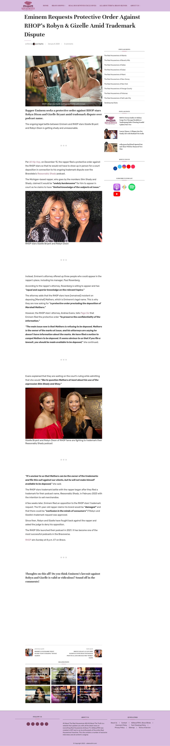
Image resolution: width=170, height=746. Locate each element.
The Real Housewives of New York (116, 84)
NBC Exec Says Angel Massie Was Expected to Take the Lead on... (37, 694)
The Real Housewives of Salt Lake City (117, 98)
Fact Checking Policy (138, 725)
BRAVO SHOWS (58, 5)
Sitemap (132, 728)
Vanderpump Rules (111, 103)
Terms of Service (144, 728)
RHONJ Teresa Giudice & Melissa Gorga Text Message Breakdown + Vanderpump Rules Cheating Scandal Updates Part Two (131, 121)
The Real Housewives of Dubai (114, 70)
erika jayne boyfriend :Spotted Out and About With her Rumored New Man (131, 147)
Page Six (85, 313)
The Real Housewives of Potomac (116, 93)
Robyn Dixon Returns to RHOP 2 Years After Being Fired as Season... (37, 676)
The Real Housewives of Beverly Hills (117, 60)
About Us (134, 5)
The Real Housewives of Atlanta (115, 56)
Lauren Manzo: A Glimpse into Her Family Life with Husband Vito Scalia (131, 132)
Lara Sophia (38, 44)
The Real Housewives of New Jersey (117, 79)
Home (45, 5)
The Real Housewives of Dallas (115, 65)
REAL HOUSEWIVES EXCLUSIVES (82, 5)
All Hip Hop (34, 162)
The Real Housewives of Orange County (118, 89)
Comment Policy (121, 725)
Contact (124, 723)
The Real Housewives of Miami (114, 74)
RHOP (28, 540)
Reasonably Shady (46, 173)
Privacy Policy (120, 728)
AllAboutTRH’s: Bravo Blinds (113, 5)
